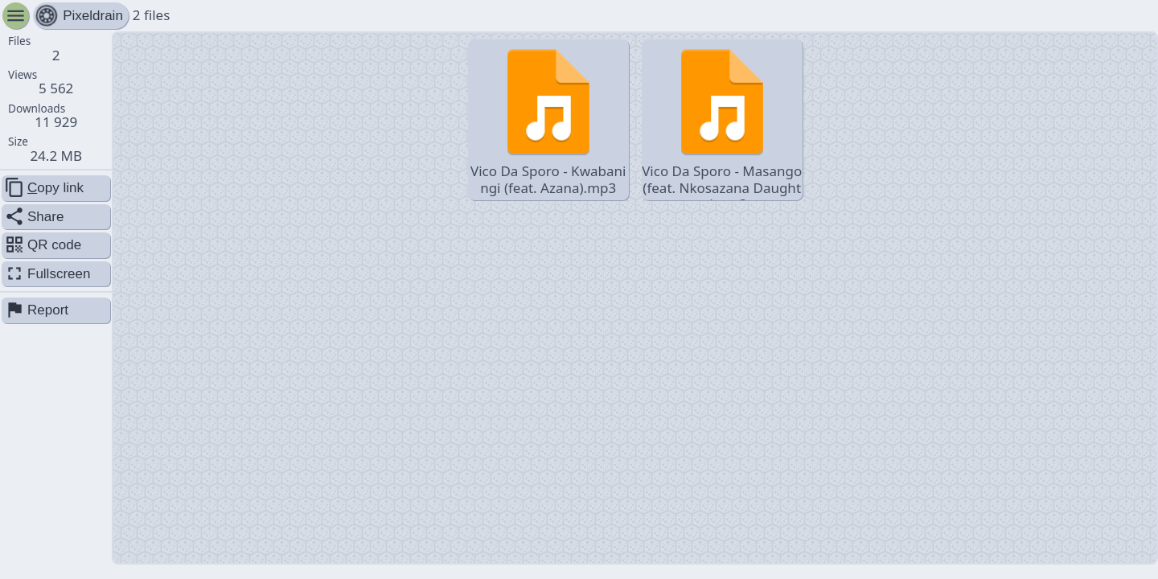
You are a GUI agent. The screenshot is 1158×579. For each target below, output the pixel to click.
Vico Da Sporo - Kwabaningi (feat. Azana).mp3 (548, 119)
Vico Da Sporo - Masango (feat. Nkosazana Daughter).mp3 (722, 121)
